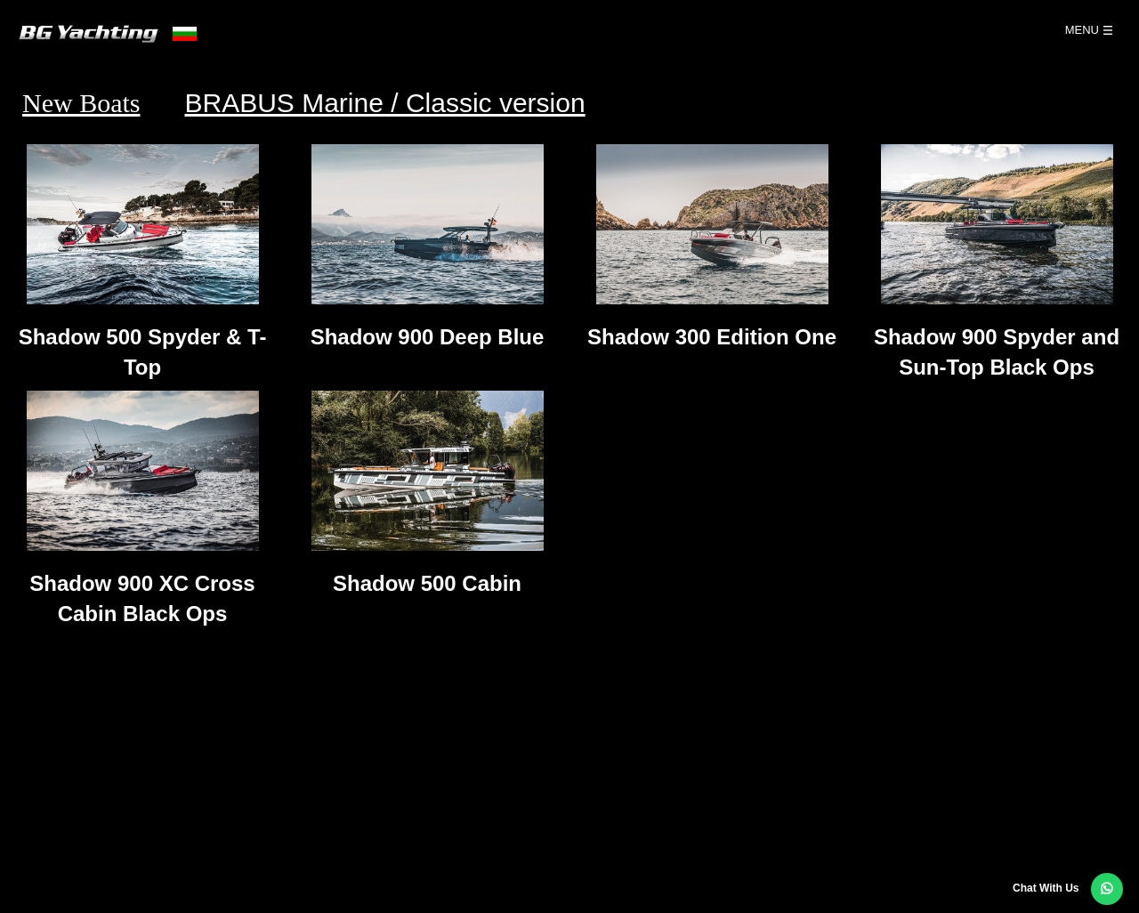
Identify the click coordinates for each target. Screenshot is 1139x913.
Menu (1082, 29)
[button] (1107, 889)
